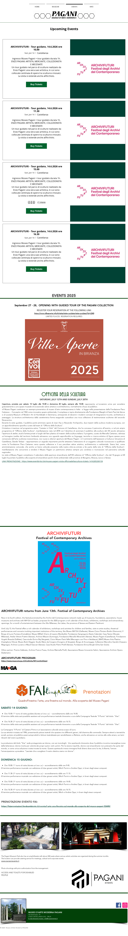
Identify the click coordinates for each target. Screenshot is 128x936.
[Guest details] (41, 202)
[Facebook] (118, 905)
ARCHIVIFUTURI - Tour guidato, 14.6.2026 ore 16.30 (36, 233)
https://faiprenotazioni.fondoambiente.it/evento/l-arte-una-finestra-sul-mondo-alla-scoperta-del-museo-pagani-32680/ (55, 806)
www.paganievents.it (10, 861)
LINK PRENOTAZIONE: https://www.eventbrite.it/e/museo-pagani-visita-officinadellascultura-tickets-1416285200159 (52, 461)
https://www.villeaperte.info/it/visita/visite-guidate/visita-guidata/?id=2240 (64, 313)
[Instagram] (124, 905)
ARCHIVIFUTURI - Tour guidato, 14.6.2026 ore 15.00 (36, 168)
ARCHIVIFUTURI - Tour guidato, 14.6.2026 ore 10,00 (36, 48)
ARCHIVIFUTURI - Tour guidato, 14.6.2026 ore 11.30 (36, 110)
